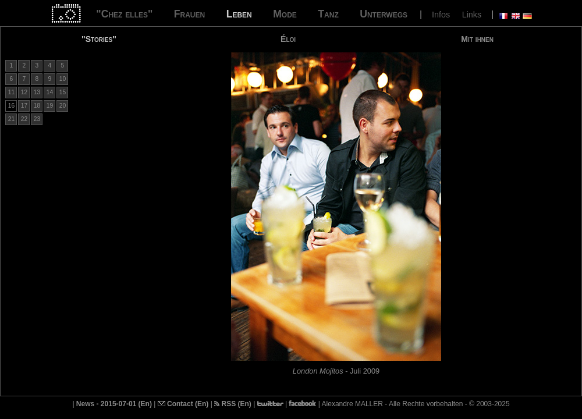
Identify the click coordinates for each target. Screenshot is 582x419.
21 (11, 119)
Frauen (189, 14)
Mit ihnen (477, 39)
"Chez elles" (124, 14)
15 (62, 92)
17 (24, 105)
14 (50, 92)
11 (11, 92)
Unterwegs (383, 14)
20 (62, 105)
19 (50, 105)
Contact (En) (183, 404)
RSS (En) (232, 404)
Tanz (328, 14)
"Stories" (98, 39)
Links (472, 14)
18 (37, 105)
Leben (239, 14)
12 (24, 92)
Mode (285, 14)
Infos (441, 14)
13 (37, 92)
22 (24, 119)
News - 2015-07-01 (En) (114, 404)
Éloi (288, 39)
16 (11, 105)
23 (37, 119)
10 (62, 79)
